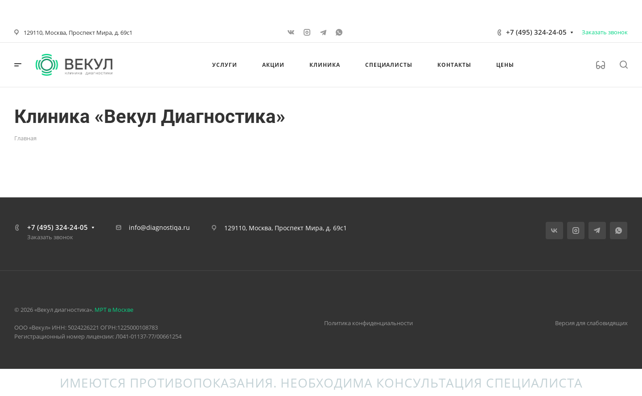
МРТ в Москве (114, 310)
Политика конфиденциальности (368, 323)
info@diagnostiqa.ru (159, 227)
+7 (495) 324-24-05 (536, 32)
